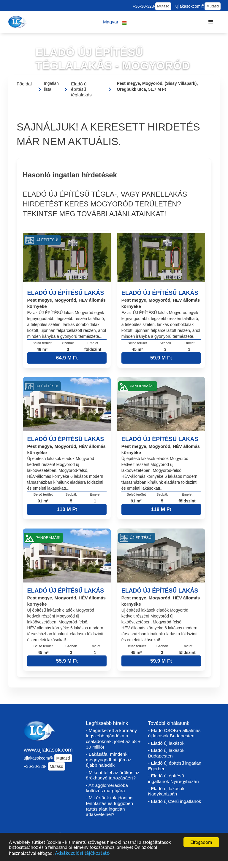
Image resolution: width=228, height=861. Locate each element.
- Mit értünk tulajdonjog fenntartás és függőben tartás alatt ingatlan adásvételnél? (109, 806)
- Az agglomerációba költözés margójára (107, 788)
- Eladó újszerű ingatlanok (174, 801)
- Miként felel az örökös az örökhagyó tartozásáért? (112, 775)
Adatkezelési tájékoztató (82, 854)
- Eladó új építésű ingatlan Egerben (175, 765)
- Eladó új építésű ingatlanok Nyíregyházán (173, 778)
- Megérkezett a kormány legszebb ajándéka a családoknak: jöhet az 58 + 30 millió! (113, 738)
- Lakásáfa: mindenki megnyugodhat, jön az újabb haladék (108, 760)
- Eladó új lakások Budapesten (166, 753)
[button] (115, 22)
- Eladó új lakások (166, 743)
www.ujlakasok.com (48, 750)
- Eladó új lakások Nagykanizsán (166, 791)
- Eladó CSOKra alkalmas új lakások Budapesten (174, 733)
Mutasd (163, 6)
